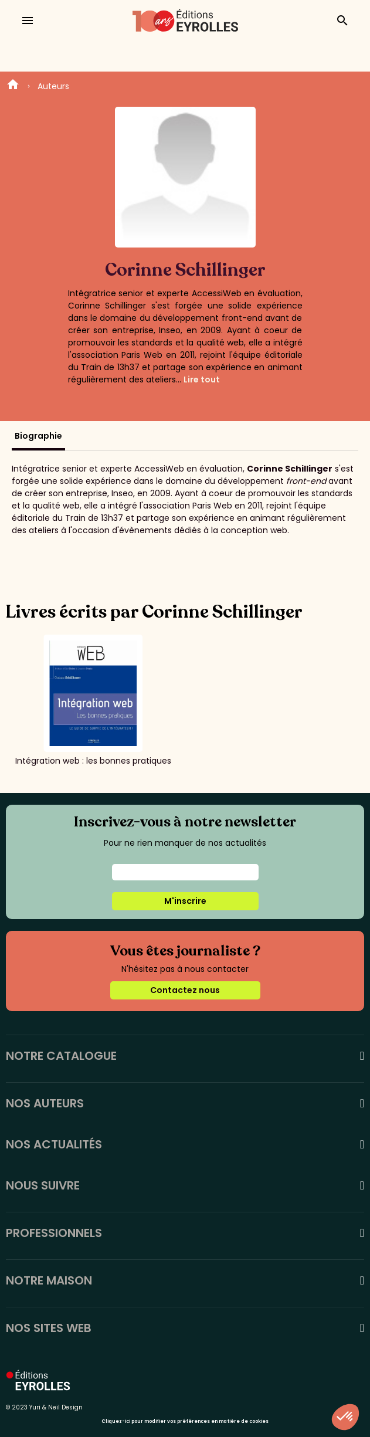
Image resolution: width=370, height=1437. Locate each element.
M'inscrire (185, 901)
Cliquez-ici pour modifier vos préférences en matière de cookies (185, 1421)
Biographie (38, 436)
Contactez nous (185, 990)
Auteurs (53, 86)
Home (13, 86)
